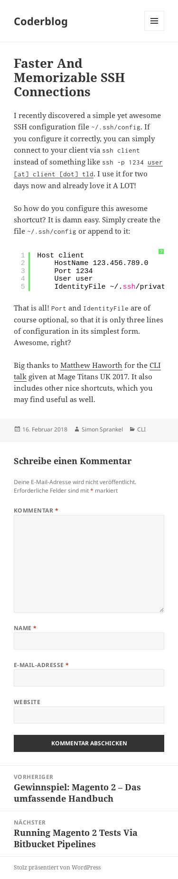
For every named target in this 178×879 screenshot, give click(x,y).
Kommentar (36, 510)
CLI (141, 429)
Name (25, 628)
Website (27, 702)
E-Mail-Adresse (41, 665)
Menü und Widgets (154, 30)
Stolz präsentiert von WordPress (57, 867)
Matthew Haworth (91, 365)
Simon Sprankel (102, 429)
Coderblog (41, 21)
